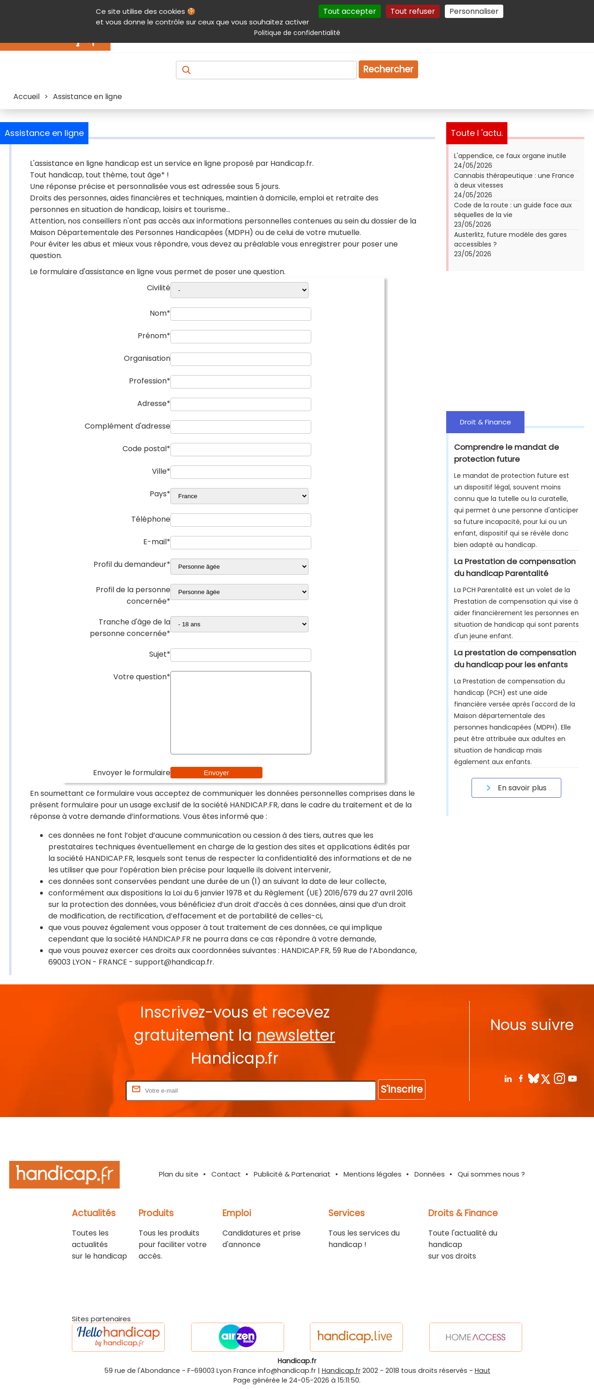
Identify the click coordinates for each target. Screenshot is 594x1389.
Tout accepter (349, 11)
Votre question (141, 676)
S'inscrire (402, 1089)
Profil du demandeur (131, 564)
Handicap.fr (341, 1370)
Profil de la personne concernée (133, 595)
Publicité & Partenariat (292, 1174)
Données (429, 1174)
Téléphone (150, 519)
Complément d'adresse (127, 426)
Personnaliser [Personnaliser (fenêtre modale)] (474, 11)
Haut (482, 1370)
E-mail (156, 541)
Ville (161, 471)
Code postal (146, 448)
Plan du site (178, 1174)
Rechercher (388, 69)
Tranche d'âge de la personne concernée (130, 628)
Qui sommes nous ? (491, 1174)
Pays (160, 494)
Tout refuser (412, 11)
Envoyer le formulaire (131, 772)
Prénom (154, 335)
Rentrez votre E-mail (87, 1090)
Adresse (153, 403)
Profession (149, 381)
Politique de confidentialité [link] (297, 32)
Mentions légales (373, 1174)
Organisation (147, 358)
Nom (160, 313)
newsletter (295, 1035)
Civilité (158, 288)
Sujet (159, 654)
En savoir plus (515, 787)
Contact (226, 1174)
